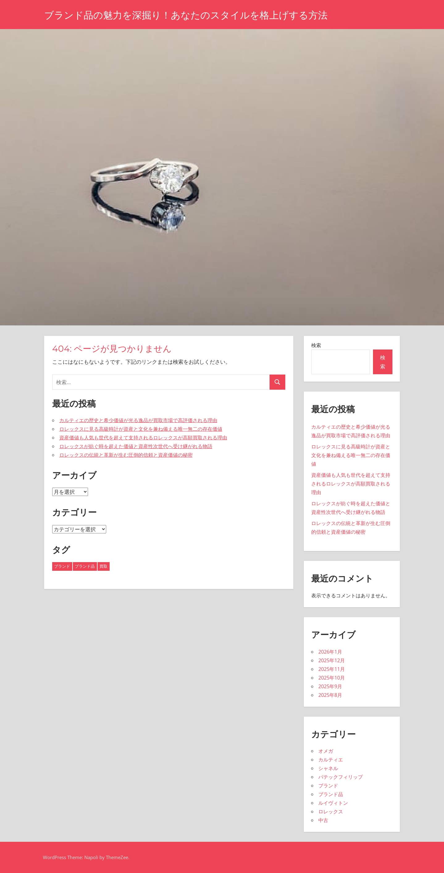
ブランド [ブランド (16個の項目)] (62, 566)
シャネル (328, 768)
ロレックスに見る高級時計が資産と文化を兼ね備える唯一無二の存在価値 (140, 429)
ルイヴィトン (333, 802)
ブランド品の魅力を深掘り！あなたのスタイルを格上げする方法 (190, 15)
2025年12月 (331, 660)
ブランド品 (330, 794)
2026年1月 (330, 651)
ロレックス (330, 811)
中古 (323, 820)
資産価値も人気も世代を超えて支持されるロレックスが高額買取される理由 (143, 437)
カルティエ (330, 759)
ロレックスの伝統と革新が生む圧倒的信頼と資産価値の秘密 (126, 454)
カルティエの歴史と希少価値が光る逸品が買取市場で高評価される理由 (138, 420)
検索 (316, 345)
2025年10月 (331, 677)
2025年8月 (330, 695)
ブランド (328, 785)
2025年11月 (331, 669)
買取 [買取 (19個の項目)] (103, 566)
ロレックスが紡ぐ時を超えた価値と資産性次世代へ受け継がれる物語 (135, 446)
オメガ (325, 751)
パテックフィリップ (340, 776)
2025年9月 (330, 686)
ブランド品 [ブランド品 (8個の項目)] (85, 566)
